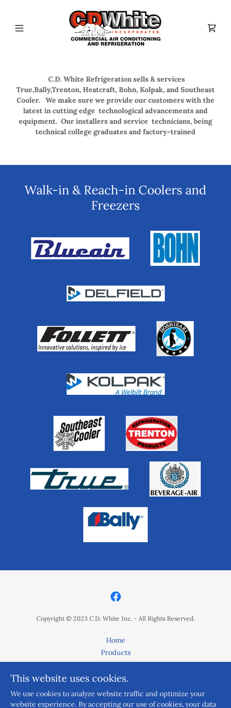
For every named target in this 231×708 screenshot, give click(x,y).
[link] (115, 28)
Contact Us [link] (116, 676)
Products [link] (116, 652)
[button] (26, 28)
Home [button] (115, 640)
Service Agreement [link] (115, 664)
